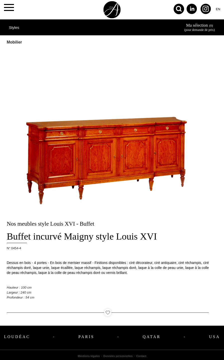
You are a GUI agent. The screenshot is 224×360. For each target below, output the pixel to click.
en (218, 9)
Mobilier (14, 42)
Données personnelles (117, 356)
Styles (14, 27)
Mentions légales (89, 356)
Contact (141, 356)
